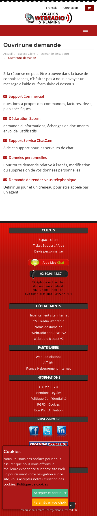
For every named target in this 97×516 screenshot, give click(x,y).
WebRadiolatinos (48, 357)
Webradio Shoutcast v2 (48, 333)
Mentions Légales (48, 393)
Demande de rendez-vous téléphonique (39, 179)
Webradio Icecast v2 (49, 338)
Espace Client (26, 54)
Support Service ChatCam (27, 140)
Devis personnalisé (48, 251)
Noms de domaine (48, 327)
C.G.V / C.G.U (48, 387)
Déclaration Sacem (22, 118)
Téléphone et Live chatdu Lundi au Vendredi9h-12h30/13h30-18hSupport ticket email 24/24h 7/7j (48, 288)
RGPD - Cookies (48, 404)
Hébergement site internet (49, 315)
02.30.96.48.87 (51, 273)
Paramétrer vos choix (50, 502)
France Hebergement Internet (48, 368)
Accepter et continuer (50, 492)
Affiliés (48, 362)
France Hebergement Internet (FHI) (56, 510)
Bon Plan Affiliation (48, 410)
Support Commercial (23, 96)
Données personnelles (25, 157)
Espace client (48, 239)
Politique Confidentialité (48, 398)
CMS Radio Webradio (48, 321)
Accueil (8, 54)
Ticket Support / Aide (48, 245)
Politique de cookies (32, 484)
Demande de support (55, 54)
